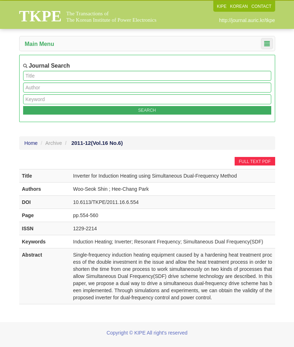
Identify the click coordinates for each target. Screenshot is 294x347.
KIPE (221, 6)
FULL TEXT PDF (255, 161)
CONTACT (261, 6)
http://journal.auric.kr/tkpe (247, 20)
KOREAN (239, 6)
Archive (54, 143)
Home (31, 143)
